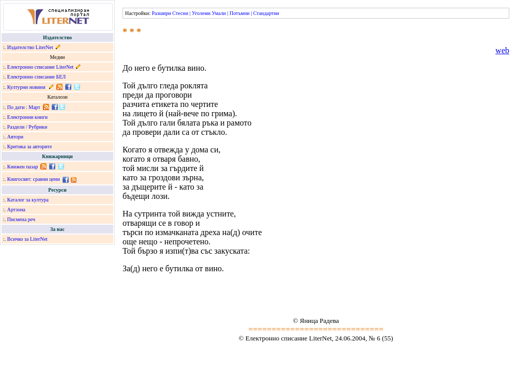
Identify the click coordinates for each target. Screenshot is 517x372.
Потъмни (240, 13)
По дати (16, 107)
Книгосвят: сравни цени (33, 179)
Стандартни (266, 13)
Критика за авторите (29, 146)
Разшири (161, 13)
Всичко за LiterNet (27, 239)
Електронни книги (27, 117)
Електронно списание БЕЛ (36, 77)
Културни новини (26, 87)
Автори (15, 137)
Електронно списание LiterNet (40, 67)
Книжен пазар (22, 166)
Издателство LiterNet (30, 47)
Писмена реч (21, 219)
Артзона (16, 209)
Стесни (180, 13)
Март (34, 107)
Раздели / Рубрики (27, 127)
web (502, 50)
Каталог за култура (28, 200)
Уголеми (201, 13)
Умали (219, 13)
